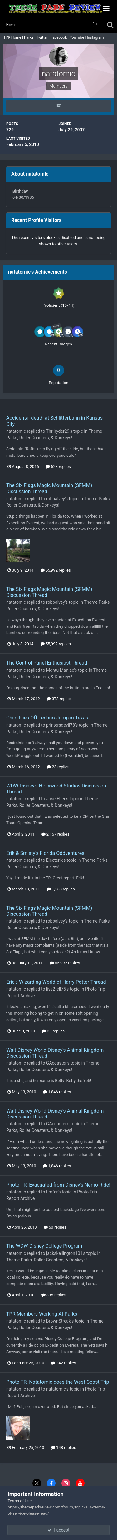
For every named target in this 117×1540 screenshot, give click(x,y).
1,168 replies (61, 889)
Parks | (30, 37)
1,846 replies (57, 1091)
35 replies (53, 1031)
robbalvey (55, 498)
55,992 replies (56, 570)
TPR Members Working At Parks (41, 1314)
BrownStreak (58, 1320)
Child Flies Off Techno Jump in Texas (47, 718)
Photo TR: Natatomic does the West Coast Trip (57, 1382)
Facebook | (60, 37)
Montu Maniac (60, 670)
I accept (58, 1530)
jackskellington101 (64, 1253)
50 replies (55, 1227)
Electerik (54, 860)
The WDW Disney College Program (44, 1246)
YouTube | (78, 37)
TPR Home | (13, 37)
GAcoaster (56, 1062)
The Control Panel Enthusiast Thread (46, 663)
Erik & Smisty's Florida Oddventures (45, 853)
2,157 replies (55, 834)
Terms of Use (19, 1501)
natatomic (16, 431)
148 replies (63, 1447)
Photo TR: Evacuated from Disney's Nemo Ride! (58, 1185)
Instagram (96, 37)
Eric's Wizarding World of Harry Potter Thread (56, 982)
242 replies (63, 1363)
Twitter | (43, 37)
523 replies (58, 466)
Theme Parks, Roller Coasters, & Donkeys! (46, 1259)
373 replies (59, 698)
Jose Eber (56, 798)
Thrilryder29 (58, 431)
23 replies (58, 766)
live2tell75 (56, 989)
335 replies (53, 1295)
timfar (52, 1191)
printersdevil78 (60, 725)
